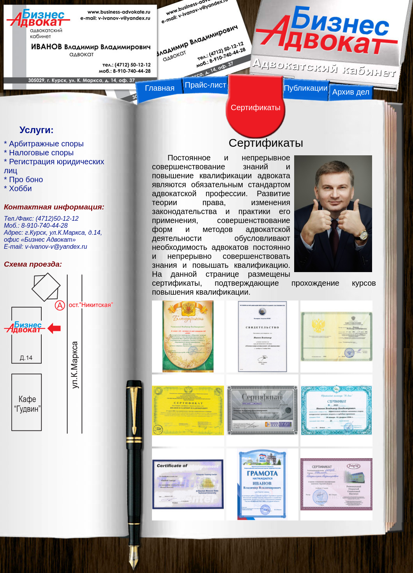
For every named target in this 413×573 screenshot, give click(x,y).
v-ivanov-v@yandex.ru (56, 246)
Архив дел (350, 92)
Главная (160, 88)
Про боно (26, 179)
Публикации (305, 88)
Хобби (20, 188)
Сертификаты (256, 107)
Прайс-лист (205, 85)
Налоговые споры (41, 152)
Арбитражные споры (46, 143)
